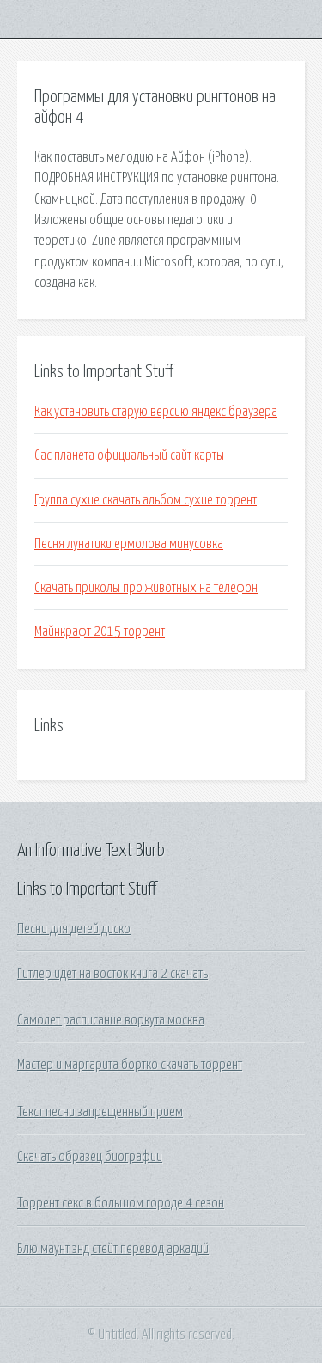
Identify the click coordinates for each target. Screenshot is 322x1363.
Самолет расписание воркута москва (110, 1020)
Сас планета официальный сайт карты (129, 455)
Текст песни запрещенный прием (100, 1112)
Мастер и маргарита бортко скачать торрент (129, 1065)
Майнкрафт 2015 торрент (99, 632)
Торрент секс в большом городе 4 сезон (120, 1203)
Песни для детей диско (74, 929)
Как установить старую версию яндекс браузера (155, 412)
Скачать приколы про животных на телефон (146, 588)
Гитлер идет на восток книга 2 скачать (112, 974)
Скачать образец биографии (89, 1157)
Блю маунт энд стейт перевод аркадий (113, 1249)
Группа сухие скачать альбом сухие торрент (145, 500)
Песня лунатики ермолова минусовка (128, 544)
